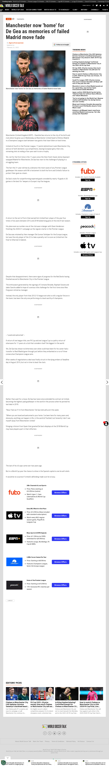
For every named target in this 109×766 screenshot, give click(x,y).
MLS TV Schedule (51, 1)
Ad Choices (81, 749)
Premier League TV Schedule (36, 1)
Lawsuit (10, 600)
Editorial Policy (71, 749)
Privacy (47, 749)
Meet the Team (38, 749)
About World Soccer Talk (23, 749)
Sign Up (87, 180)
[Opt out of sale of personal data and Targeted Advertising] (3, 762)
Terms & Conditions (58, 749)
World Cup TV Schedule (19, 1)
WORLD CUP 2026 (18, 9)
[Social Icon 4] (64, 741)
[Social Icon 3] (59, 741)
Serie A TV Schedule (90, 1)
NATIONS (85, 9)
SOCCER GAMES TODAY (34, 9)
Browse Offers (60, 492)
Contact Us (90, 749)
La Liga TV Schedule (77, 1)
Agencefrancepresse (16, 43)
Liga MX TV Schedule (63, 1)
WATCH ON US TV (50, 9)
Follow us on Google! (62, 44)
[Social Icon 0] (45, 741)
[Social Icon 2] (54, 741)
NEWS (7, 9)
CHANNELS (95, 9)
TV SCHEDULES (64, 9)
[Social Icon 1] (50, 741)
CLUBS (76, 9)
